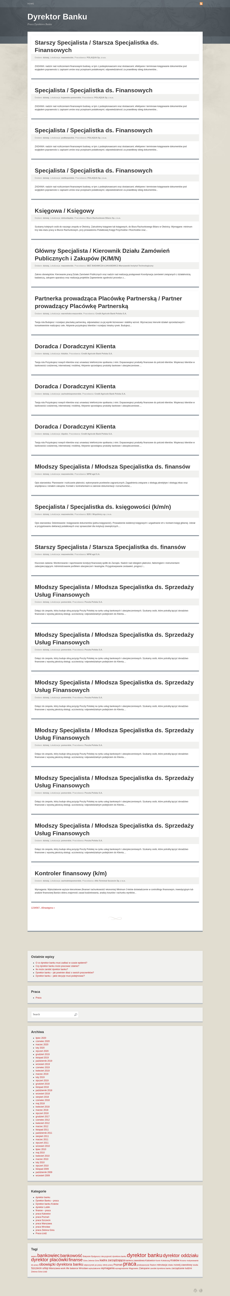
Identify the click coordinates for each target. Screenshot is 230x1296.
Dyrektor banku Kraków (47, 1204)
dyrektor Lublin (43, 1207)
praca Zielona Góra (45, 1230)
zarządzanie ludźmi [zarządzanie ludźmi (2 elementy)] (182, 1268)
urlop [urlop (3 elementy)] (45, 1268)
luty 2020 (40, 1048)
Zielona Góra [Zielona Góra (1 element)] (36, 1272)
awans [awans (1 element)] (34, 1256)
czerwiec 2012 (43, 1120)
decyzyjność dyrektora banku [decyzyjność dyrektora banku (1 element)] (113, 1256)
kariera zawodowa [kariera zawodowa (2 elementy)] (135, 1260)
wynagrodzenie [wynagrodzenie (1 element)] (121, 1268)
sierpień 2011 (42, 1136)
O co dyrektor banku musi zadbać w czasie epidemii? (61, 963)
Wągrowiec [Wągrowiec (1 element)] (133, 1268)
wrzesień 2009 (43, 1175)
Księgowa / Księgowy (64, 210)
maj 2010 (40, 1152)
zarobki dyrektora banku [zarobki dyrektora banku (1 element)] (160, 1268)
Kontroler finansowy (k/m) (71, 873)
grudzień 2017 (43, 1116)
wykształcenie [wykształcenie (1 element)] (94, 1268)
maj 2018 (40, 1103)
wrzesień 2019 (43, 1064)
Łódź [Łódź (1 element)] (45, 1272)
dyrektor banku (43, 1197)
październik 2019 (44, 1061)
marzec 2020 (42, 1044)
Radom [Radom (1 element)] (153, 1265)
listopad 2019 (42, 1057)
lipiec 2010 (41, 1149)
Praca (38, 997)
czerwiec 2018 (43, 1100)
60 (42, 908)
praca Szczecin (43, 1220)
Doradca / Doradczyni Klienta (75, 346)
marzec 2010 (42, 1159)
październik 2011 (44, 1133)
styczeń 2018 (42, 1113)
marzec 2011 (42, 1139)
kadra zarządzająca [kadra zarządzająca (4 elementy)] (112, 1260)
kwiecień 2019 (43, 1070)
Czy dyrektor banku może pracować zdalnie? (57, 966)
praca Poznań (42, 1217)
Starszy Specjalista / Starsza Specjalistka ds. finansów (110, 547)
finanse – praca (43, 1210)
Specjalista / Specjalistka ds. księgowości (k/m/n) (103, 507)
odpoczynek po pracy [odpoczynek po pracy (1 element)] (93, 1265)
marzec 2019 (42, 1074)
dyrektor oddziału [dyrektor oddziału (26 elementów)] (180, 1255)
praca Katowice (43, 1213)
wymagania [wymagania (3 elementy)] (108, 1268)
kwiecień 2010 (43, 1156)
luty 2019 (40, 1077)
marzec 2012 (42, 1126)
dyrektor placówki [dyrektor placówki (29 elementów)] (49, 1259)
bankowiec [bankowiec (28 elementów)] (48, 1255)
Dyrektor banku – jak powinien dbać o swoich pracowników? (65, 972)
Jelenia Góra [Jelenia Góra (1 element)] (93, 1260)
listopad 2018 (42, 1087)
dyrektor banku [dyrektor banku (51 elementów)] (144, 1255)
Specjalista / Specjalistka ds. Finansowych (94, 90)
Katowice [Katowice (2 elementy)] (150, 1260)
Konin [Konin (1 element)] (158, 1260)
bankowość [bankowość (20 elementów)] (71, 1255)
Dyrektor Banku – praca (47, 1200)
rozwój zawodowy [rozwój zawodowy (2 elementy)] (183, 1264)
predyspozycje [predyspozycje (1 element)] (143, 1265)
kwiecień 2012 (43, 1123)
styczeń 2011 (42, 1143)
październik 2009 (44, 1172)
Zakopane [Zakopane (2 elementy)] (144, 1268)
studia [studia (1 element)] (195, 1265)
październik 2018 (44, 1090)
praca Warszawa (44, 1223)
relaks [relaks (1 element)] (170, 1265)
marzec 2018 (42, 1110)
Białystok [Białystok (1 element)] (87, 1256)
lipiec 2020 (41, 1038)
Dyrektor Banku (57, 16)
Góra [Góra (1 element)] (85, 1260)
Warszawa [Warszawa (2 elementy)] (54, 1268)
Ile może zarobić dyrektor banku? (52, 969)
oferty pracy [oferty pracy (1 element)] (108, 1265)
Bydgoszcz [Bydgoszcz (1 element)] (96, 1256)
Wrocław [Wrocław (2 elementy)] (83, 1268)
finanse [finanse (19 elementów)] (76, 1259)
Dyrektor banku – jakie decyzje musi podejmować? (60, 976)
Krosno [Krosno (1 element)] (183, 1260)
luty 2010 (40, 1162)
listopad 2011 (42, 1129)
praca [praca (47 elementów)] (129, 1264)
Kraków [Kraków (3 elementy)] (174, 1260)
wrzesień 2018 (43, 1093)
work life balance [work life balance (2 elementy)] (69, 1268)
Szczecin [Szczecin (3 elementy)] (36, 1268)
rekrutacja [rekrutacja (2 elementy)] (162, 1264)
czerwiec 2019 (43, 1067)
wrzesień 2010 (43, 1146)
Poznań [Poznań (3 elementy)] (118, 1264)
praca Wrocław (43, 1227)
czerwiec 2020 (43, 1041)
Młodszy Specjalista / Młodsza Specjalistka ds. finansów (112, 466)
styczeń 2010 (42, 1165)
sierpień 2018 (42, 1097)
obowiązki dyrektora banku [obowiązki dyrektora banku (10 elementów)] (61, 1264)
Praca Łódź (41, 1233)
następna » (49, 908)
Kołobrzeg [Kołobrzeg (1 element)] (165, 1260)
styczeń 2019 (42, 1080)
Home (31, 4)
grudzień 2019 (43, 1054)
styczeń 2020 (42, 1051)
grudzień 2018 (43, 1084)
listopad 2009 (42, 1169)
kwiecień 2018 (43, 1106)
